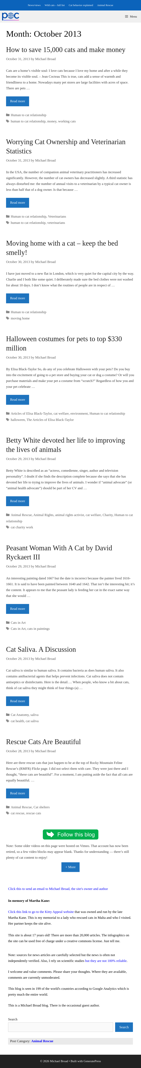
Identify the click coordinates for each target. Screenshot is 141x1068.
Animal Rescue (105, 5)
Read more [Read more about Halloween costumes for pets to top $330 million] (17, 400)
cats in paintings (38, 629)
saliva (35, 715)
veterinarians (56, 223)
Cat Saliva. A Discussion (41, 649)
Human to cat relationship (28, 115)
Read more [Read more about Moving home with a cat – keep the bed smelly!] (17, 298)
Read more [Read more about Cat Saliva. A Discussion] (17, 701)
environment (79, 413)
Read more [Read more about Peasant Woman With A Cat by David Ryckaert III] (17, 609)
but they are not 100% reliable (105, 961)
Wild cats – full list (55, 5)
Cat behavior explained (81, 5)
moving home (20, 318)
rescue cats (33, 813)
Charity (108, 515)
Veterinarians (57, 216)
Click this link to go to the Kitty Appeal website (41, 912)
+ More (70, 867)
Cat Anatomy (20, 715)
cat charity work (22, 527)
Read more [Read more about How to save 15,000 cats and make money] (17, 101)
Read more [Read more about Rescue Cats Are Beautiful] (17, 793)
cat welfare (61, 413)
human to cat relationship (28, 121)
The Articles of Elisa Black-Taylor (50, 420)
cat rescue (17, 813)
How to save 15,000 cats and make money (65, 50)
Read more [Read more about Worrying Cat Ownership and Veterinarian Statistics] (17, 202)
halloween (18, 420)
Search (12, 1019)
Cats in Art (18, 623)
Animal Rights (43, 515)
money (51, 121)
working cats (67, 121)
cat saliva (32, 721)
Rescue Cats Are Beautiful (43, 742)
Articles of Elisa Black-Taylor (31, 413)
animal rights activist (69, 515)
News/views (34, 5)
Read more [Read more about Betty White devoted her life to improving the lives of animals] (17, 501)
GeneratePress (92, 1061)
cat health (17, 721)
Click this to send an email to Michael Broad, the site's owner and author (58, 889)
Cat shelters (42, 807)
